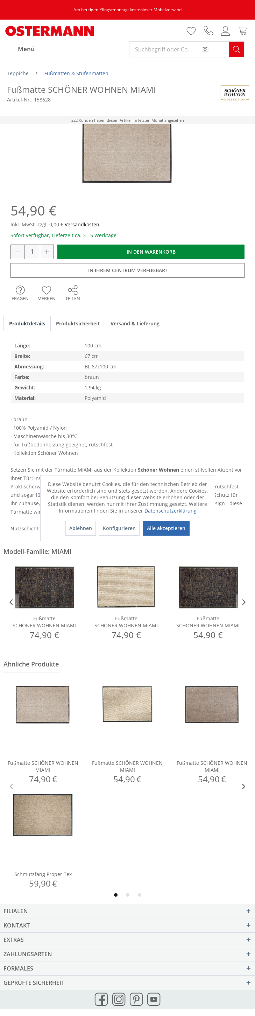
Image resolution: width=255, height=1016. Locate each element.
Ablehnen (80, 528)
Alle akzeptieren (166, 528)
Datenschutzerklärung (170, 510)
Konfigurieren (119, 528)
